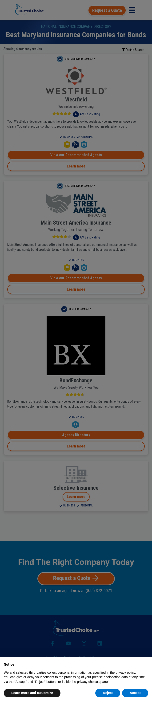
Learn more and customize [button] (32, 693)
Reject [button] (108, 693)
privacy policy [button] (125, 672)
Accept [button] (135, 693)
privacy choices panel (92, 682)
